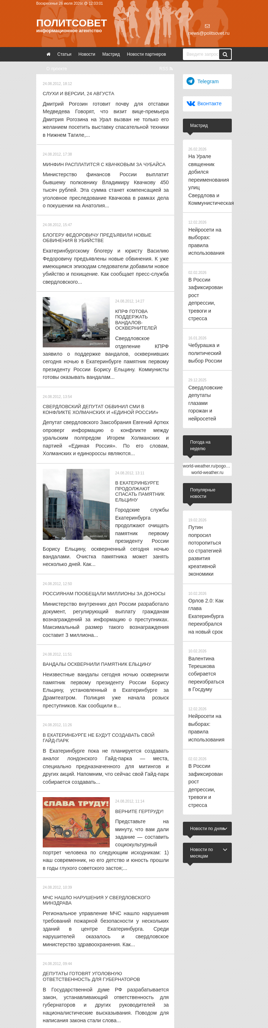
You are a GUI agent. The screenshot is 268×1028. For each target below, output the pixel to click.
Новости (87, 54)
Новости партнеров (146, 54)
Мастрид (111, 54)
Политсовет (71, 23)
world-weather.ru (207, 400)
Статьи (64, 54)
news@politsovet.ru (209, 30)
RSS (166, 68)
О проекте (56, 68)
